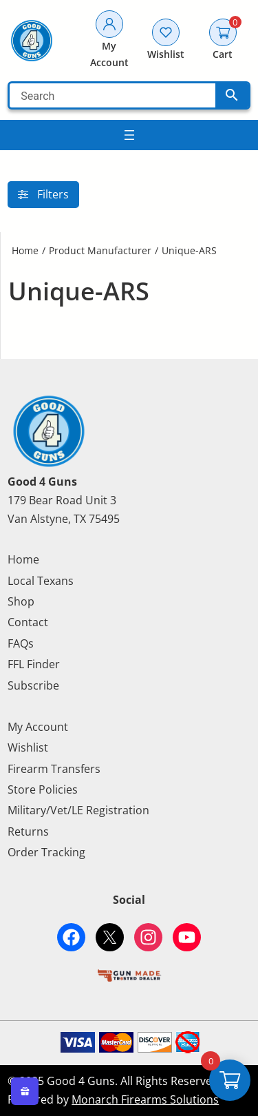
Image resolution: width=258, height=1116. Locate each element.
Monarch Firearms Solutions (145, 1099)
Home (25, 250)
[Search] (112, 95)
